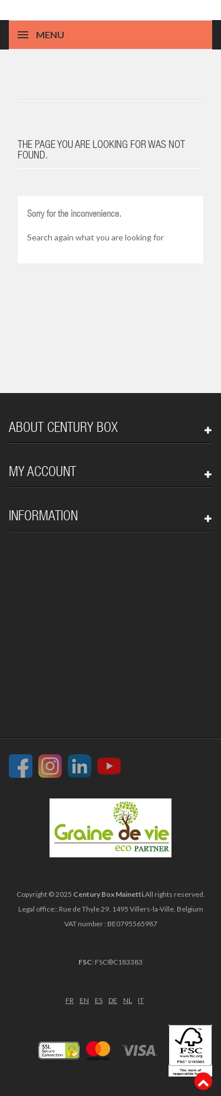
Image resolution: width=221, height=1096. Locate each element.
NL (127, 1000)
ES (99, 1000)
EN (84, 1000)
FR (69, 1000)
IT (141, 1000)
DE (112, 1000)
